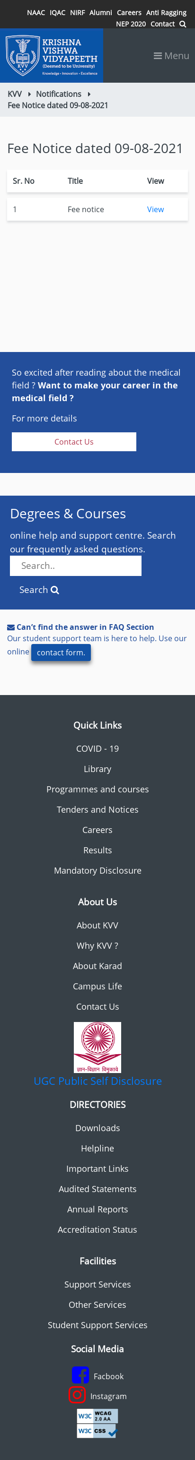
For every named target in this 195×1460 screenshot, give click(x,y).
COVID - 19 (97, 748)
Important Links (97, 1168)
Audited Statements (98, 1188)
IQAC (57, 12)
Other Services (97, 1304)
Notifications (58, 94)
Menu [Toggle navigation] (171, 55)
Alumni (100, 12)
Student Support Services (98, 1325)
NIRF (77, 12)
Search (39, 590)
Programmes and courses (97, 789)
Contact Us (74, 442)
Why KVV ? (97, 945)
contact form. (61, 652)
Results (97, 850)
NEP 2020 (131, 23)
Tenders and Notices (98, 809)
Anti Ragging (166, 12)
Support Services (97, 1284)
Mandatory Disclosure (98, 870)
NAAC (36, 12)
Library (97, 768)
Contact (163, 23)
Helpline (97, 1148)
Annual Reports (97, 1209)
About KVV (97, 925)
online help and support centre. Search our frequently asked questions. (93, 552)
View (155, 209)
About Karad (97, 965)
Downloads (97, 1128)
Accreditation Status (97, 1229)
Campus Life (97, 986)
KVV (15, 94)
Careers (129, 12)
